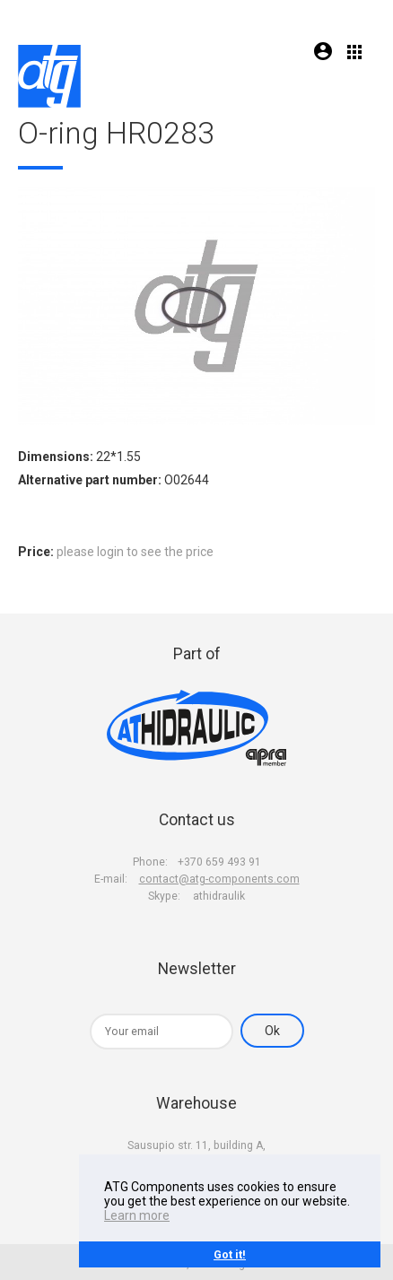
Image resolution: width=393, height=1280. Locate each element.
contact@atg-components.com (219, 879)
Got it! (230, 1254)
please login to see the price (135, 551)
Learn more (137, 1215)
